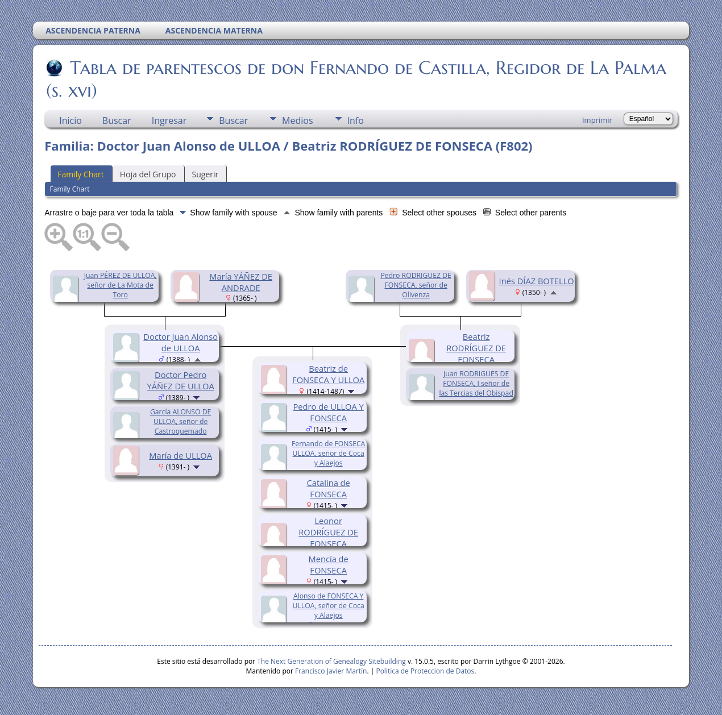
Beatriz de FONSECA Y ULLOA (328, 374)
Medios (297, 120)
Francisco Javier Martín (331, 671)
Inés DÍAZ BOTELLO (536, 280)
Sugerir (205, 174)
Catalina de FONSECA (328, 488)
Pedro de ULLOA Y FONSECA (328, 412)
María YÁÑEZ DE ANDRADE (240, 282)
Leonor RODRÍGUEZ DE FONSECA (328, 532)
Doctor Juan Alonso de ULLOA (180, 342)
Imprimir (597, 120)
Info (355, 120)
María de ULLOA (180, 455)
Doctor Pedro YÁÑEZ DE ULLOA (180, 380)
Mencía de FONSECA (328, 564)
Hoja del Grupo (148, 174)
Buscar (116, 120)
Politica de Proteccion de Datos (425, 671)
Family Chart (80, 174)
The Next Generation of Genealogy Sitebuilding (331, 661)
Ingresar (169, 120)
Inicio (70, 120)
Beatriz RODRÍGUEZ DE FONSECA (476, 348)
